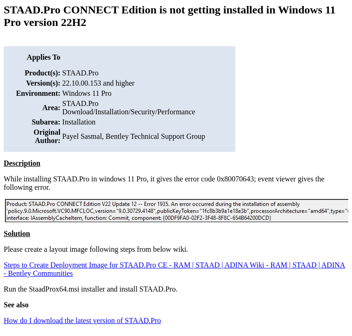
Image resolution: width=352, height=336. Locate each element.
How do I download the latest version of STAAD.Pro (82, 320)
